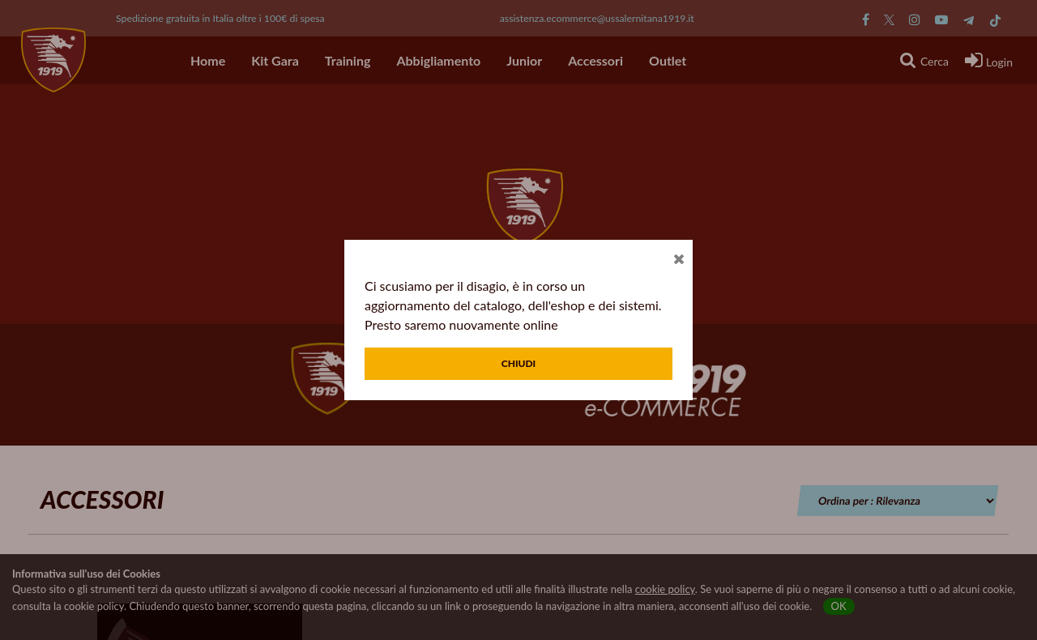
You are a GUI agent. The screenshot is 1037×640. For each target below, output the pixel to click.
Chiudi (518, 363)
